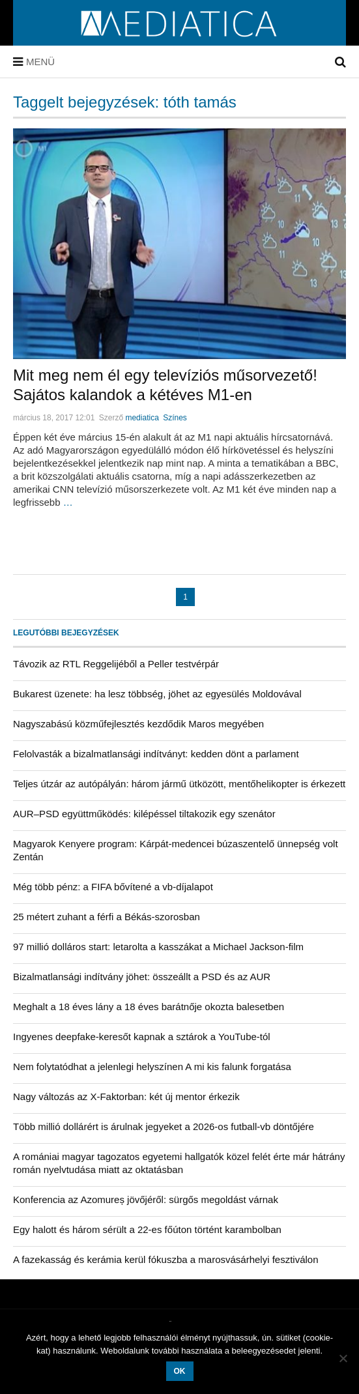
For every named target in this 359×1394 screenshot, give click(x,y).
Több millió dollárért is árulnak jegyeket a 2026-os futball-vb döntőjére (163, 1126)
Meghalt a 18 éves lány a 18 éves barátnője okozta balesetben (148, 1006)
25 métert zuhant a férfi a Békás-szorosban (106, 916)
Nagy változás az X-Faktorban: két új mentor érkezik (126, 1096)
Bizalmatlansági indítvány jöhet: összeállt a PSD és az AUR (141, 976)
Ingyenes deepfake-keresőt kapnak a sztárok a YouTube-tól (141, 1036)
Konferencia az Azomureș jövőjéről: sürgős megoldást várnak (145, 1199)
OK (180, 1371)
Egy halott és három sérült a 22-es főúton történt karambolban (147, 1229)
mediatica (141, 417)
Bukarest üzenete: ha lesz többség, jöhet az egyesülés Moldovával (157, 693)
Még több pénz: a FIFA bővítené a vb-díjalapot (113, 886)
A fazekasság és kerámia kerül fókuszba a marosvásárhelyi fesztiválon (166, 1259)
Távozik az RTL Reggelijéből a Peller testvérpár (116, 663)
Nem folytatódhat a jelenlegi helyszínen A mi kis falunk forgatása (152, 1066)
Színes (175, 417)
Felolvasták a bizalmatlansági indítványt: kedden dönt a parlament (156, 753)
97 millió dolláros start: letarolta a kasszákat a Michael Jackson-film (158, 946)
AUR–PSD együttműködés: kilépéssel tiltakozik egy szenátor (144, 813)
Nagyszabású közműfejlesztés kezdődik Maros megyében (138, 723)
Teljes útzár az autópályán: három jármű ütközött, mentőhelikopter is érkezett (179, 783)
